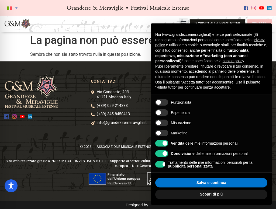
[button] (12, 7)
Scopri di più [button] (211, 194)
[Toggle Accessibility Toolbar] (11, 186)
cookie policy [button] (233, 61)
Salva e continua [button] (211, 182)
